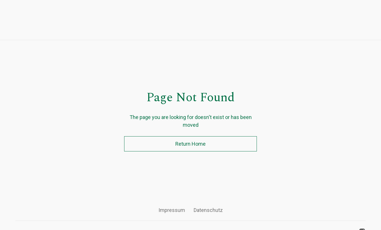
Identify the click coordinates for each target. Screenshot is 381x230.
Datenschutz (208, 210)
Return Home (190, 144)
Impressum (171, 210)
